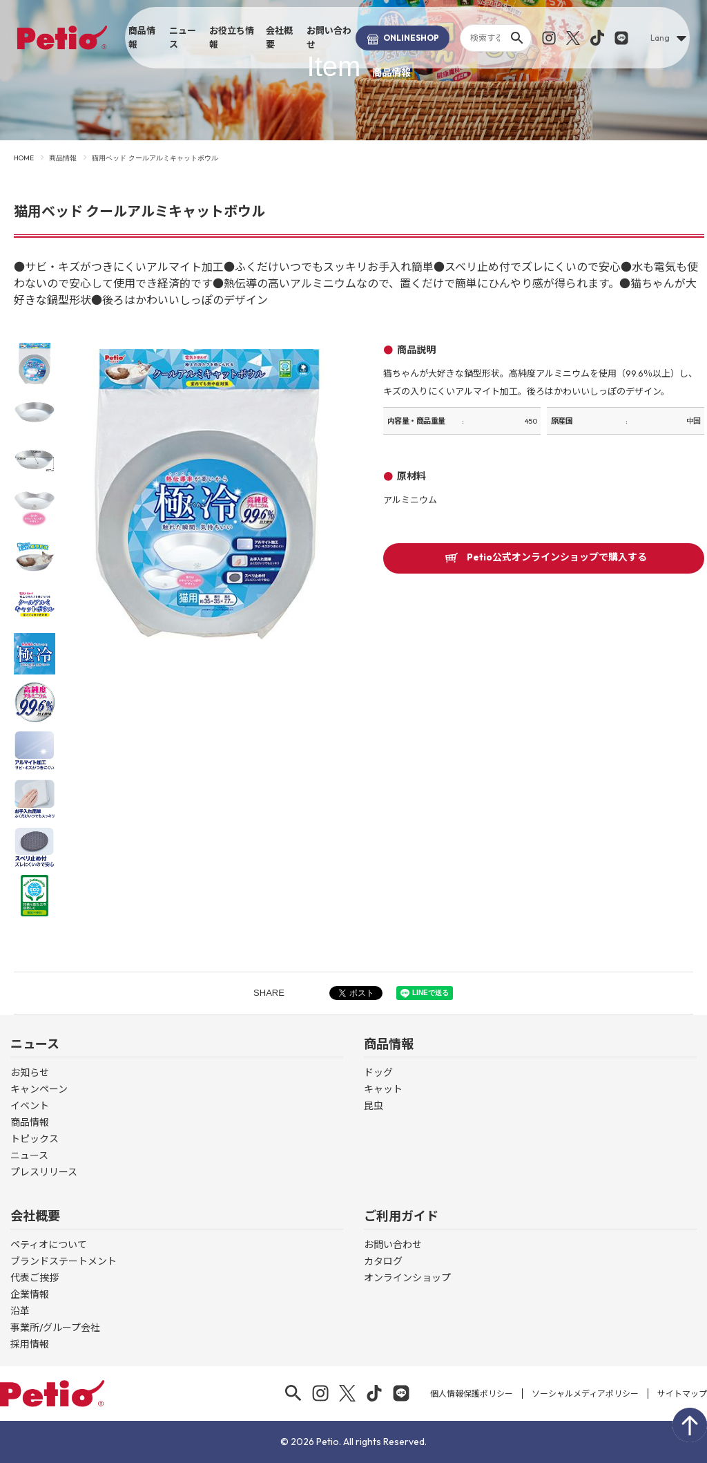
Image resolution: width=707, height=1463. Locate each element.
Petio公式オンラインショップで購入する (557, 557)
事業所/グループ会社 (55, 1327)
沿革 (20, 1311)
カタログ (383, 1261)
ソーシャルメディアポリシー (585, 1393)
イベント (29, 1105)
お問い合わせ (329, 37)
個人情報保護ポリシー (471, 1393)
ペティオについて (48, 1244)
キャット (383, 1089)
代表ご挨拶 (34, 1278)
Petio (62, 37)
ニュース (182, 37)
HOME (24, 157)
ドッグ (378, 1072)
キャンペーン (39, 1089)
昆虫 (373, 1105)
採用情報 (29, 1344)
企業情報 (29, 1294)
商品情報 (141, 37)
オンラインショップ (407, 1278)
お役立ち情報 (231, 37)
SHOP (402, 38)
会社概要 (279, 37)
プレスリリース (43, 1172)
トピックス (34, 1139)
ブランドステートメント (63, 1261)
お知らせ (29, 1072)
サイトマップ (682, 1393)
